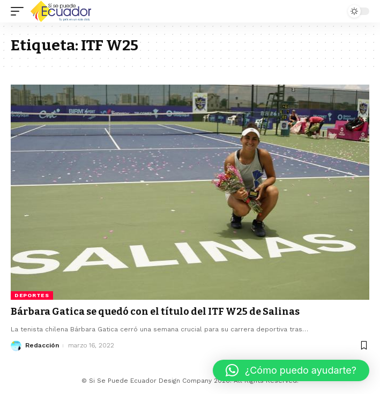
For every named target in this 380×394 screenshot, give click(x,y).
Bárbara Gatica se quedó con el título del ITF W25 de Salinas (155, 311)
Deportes (31, 295)
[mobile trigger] (20, 11)
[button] (291, 370)
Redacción (42, 345)
